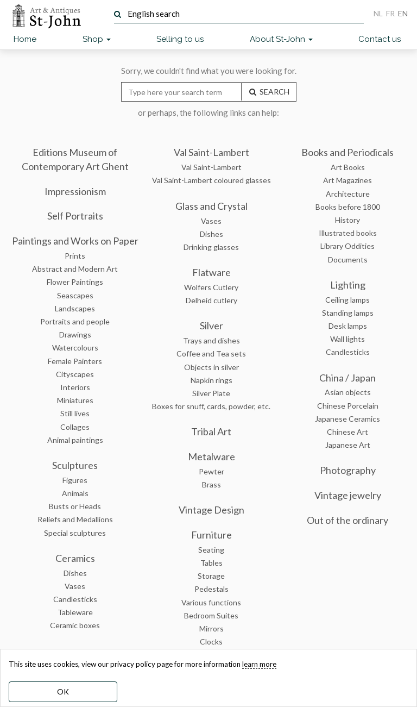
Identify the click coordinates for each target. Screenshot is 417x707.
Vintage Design (211, 510)
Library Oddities (347, 246)
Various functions (211, 602)
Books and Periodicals (347, 152)
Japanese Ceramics (347, 418)
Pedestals (211, 588)
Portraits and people (75, 321)
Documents (348, 259)
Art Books (348, 167)
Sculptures (75, 465)
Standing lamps (348, 312)
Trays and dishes (211, 340)
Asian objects (348, 392)
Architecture (348, 193)
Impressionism (75, 191)
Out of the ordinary (347, 520)
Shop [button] (97, 39)
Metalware (211, 456)
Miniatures (75, 400)
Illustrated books (348, 232)
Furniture (211, 535)
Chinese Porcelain (347, 405)
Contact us (379, 39)
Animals (75, 493)
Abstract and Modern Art (75, 268)
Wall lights (347, 338)
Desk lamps (347, 325)
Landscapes (75, 308)
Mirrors (211, 628)
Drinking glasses (211, 247)
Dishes (75, 573)
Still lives (75, 413)
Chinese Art (347, 431)
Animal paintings (75, 440)
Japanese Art (347, 444)
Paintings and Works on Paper (75, 241)
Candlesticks (75, 599)
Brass (211, 484)
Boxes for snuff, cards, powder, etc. (211, 406)
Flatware (211, 272)
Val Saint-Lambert (211, 152)
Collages (75, 426)
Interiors (75, 387)
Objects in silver (211, 367)
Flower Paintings (75, 281)
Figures (74, 480)
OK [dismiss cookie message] (63, 691)
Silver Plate (211, 393)
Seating (211, 549)
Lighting (347, 285)
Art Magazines (347, 180)
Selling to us (180, 39)
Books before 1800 (347, 206)
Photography (348, 470)
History (347, 219)
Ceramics (75, 558)
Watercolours (75, 347)
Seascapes (75, 295)
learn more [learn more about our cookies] (259, 664)
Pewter (211, 471)
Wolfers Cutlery (211, 287)
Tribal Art (211, 431)
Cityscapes (75, 374)
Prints (75, 255)
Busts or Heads (75, 506)
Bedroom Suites (211, 615)
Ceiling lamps (347, 299)
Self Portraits (75, 216)
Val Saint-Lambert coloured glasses (211, 180)
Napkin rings (211, 380)
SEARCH (268, 91)
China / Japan (347, 378)
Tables (211, 562)
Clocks (211, 641)
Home (25, 39)
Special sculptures (75, 532)
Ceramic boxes (75, 625)
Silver (211, 325)
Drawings (75, 334)
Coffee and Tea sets (211, 353)
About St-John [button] (281, 39)
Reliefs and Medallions (75, 519)
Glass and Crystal (211, 206)
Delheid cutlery (211, 300)
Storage (211, 575)
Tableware (75, 612)
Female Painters (75, 361)
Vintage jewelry (347, 495)
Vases (75, 586)
